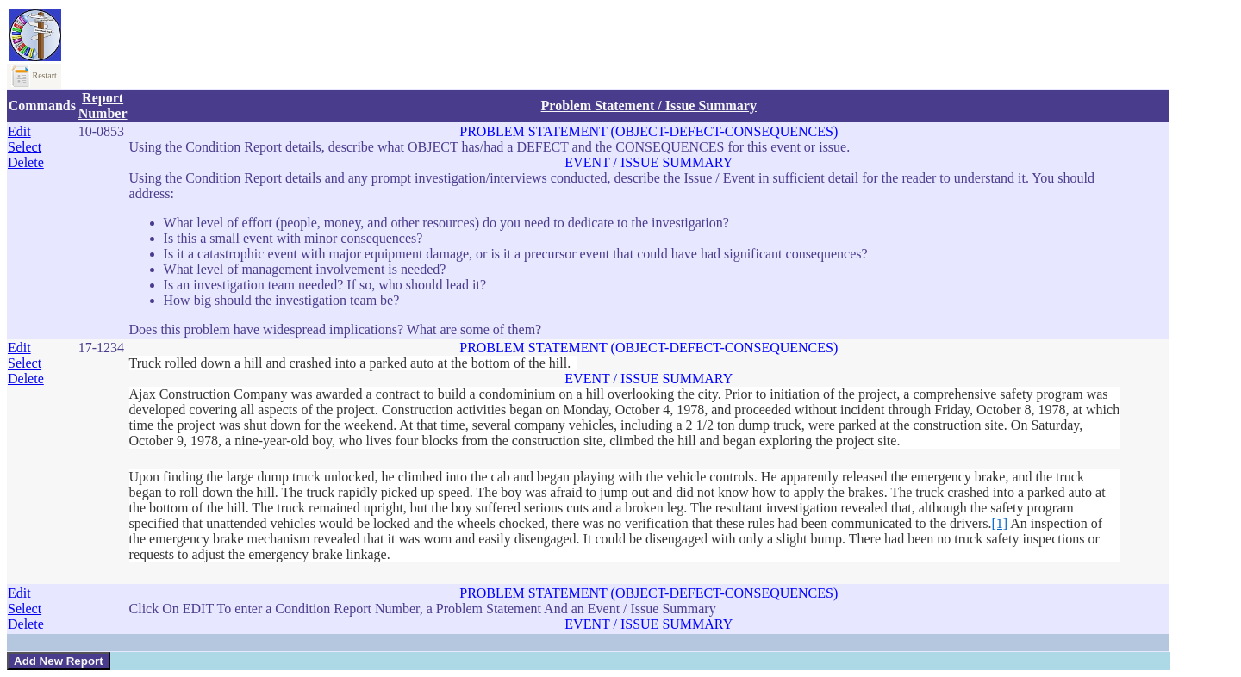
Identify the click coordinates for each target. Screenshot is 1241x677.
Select (24, 147)
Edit (19, 131)
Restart (34, 75)
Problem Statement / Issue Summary (649, 105)
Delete (26, 162)
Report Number (103, 105)
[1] (1000, 523)
